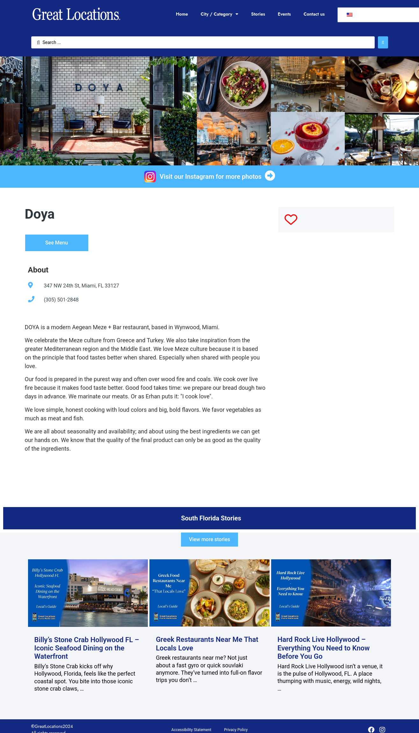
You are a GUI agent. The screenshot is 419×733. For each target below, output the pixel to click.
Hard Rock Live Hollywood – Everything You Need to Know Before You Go (324, 647)
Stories (258, 14)
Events (284, 14)
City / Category (219, 14)
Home (182, 14)
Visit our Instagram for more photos (211, 176)
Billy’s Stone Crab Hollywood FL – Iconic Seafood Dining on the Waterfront (86, 648)
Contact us (314, 14)
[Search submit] (383, 42)
